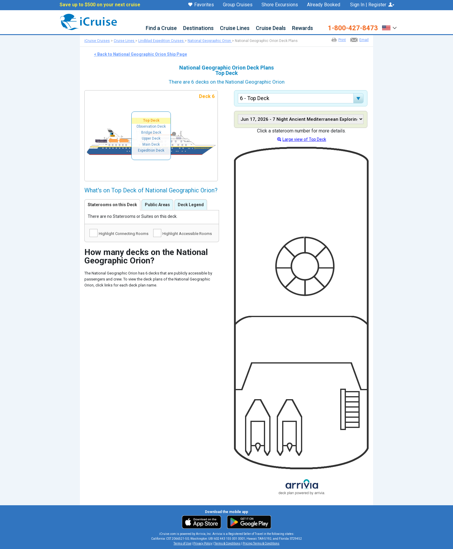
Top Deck (151, 120)
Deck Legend (191, 204)
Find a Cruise (161, 28)
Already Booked (323, 4)
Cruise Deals (271, 28)
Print (342, 40)
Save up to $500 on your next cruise (100, 4)
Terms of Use (182, 543)
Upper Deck (151, 138)
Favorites (201, 5)
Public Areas (157, 204)
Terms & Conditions (227, 543)
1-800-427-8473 (353, 28)
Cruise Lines (235, 28)
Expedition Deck (151, 150)
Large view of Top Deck (304, 139)
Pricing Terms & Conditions (261, 543)
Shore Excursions (280, 4)
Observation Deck (151, 126)
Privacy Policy (202, 543)
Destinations (198, 28)
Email (364, 40)
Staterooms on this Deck (112, 204)
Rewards (302, 28)
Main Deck (151, 144)
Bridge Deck (151, 132)
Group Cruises (238, 4)
